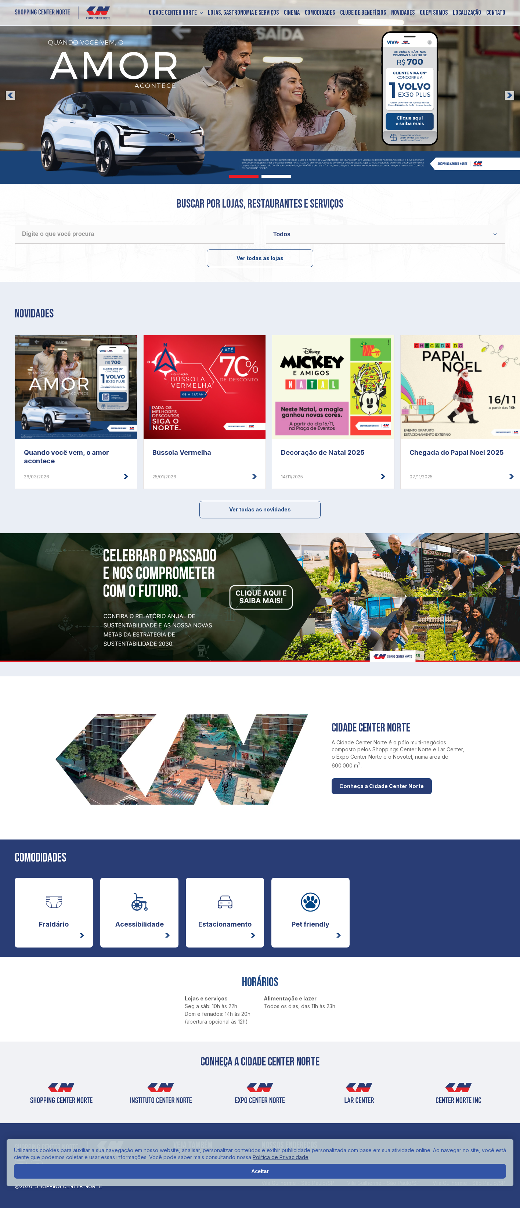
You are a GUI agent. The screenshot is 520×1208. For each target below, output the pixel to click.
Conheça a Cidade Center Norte (388, 786)
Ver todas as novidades (260, 509)
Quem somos (434, 13)
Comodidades (320, 13)
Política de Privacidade (280, 1157)
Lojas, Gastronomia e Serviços (243, 13)
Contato (495, 13)
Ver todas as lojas (260, 258)
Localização (467, 13)
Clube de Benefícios (363, 13)
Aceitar (259, 1171)
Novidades (403, 13)
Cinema (292, 13)
